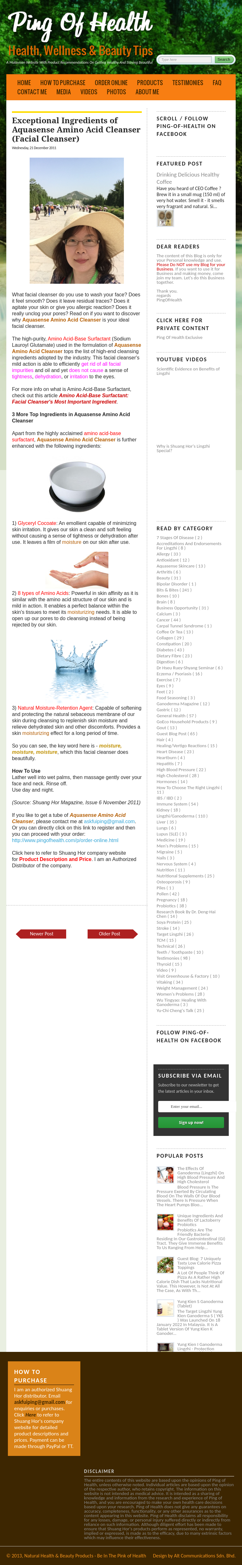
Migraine (166, 852)
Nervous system (172, 864)
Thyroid (164, 964)
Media (63, 92)
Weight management (177, 988)
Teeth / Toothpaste (175, 952)
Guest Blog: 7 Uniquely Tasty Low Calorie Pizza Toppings (199, 1263)
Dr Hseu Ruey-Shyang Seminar (186, 668)
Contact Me (32, 92)
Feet (161, 692)
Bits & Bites (168, 590)
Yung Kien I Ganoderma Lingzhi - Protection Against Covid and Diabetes (199, 1350)
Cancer (164, 620)
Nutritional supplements (181, 876)
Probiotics (167, 906)
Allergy (164, 554)
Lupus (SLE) (168, 834)
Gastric (164, 710)
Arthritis (165, 572)
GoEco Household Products (183, 721)
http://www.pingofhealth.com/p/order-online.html (65, 840)
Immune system (172, 804)
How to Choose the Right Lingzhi (189, 787)
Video (163, 970)
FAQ (217, 82)
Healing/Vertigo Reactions (182, 745)
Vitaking (165, 982)
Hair (161, 739)
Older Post (109, 934)
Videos (88, 92)
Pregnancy (167, 900)
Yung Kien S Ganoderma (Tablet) (200, 1304)
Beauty (164, 578)
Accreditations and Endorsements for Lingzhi (189, 546)
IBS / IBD (165, 798)
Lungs (163, 828)
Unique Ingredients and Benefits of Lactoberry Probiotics (200, 1220)
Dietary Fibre (169, 656)
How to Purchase (62, 82)
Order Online (111, 82)
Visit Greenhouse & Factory (183, 976)
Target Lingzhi (170, 934)
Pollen (163, 894)
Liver (162, 822)
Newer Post (41, 934)
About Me (147, 92)
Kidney (164, 810)
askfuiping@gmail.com (109, 821)
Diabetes (166, 650)
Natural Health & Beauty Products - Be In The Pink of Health (85, 1556)
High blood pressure (176, 769)
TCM (161, 940)
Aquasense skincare (176, 566)
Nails (162, 858)
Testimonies (187, 82)
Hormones (167, 781)
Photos (116, 92)
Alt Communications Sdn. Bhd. (205, 1556)
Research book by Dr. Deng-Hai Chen (186, 914)
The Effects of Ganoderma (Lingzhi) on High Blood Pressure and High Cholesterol (201, 1175)
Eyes (161, 686)
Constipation (169, 644)
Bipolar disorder (173, 584)
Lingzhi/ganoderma (176, 816)
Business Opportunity (178, 608)
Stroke (163, 928)
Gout (162, 727)
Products (150, 82)
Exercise (165, 680)
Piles (161, 888)
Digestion (166, 662)
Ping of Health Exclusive (180, 337)
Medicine (166, 840)
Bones (163, 596)
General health (172, 716)
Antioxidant (168, 560)
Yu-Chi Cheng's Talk (175, 1010)
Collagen (165, 638)
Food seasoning (172, 698)
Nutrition (166, 870)
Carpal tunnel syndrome (181, 626)
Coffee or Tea (170, 632)
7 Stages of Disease (176, 537)
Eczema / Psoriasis (175, 674)
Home (24, 82)
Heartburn (167, 757)
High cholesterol (173, 775)
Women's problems (176, 994)
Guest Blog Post (172, 733)
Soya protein (169, 922)
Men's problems (172, 846)
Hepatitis (166, 763)
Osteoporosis (170, 882)
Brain (162, 602)
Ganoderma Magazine (178, 704)
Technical (166, 946)
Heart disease (170, 751)
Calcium (165, 614)
